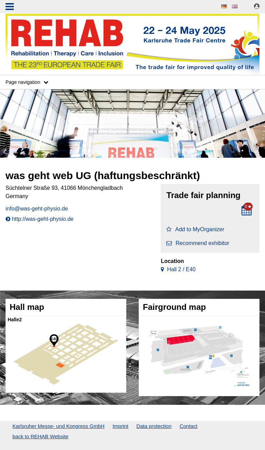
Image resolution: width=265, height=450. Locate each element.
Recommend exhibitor (197, 243)
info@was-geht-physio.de (37, 209)
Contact (188, 426)
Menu (10, 7)
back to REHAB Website (40, 436)
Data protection (153, 426)
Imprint (120, 426)
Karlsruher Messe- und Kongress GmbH (58, 426)
